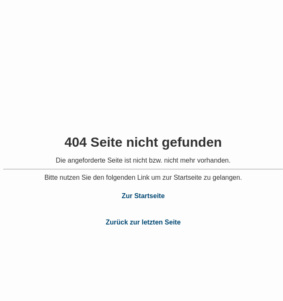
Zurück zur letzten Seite (143, 222)
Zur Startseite (142, 195)
